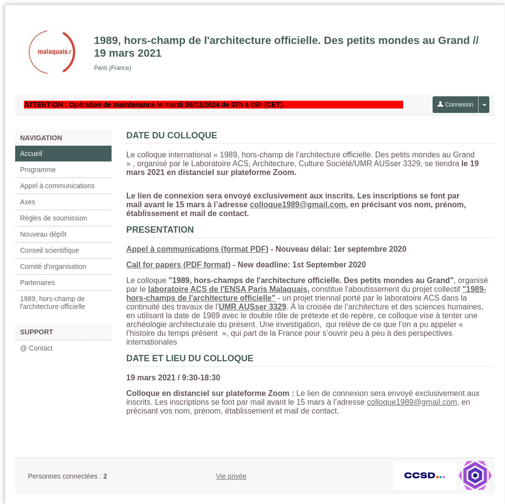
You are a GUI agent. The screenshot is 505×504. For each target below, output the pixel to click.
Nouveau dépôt (43, 234)
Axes (27, 202)
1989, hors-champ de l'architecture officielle (52, 302)
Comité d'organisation (53, 266)
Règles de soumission (53, 218)
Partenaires (37, 282)
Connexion (455, 104)
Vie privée (231, 476)
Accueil (31, 153)
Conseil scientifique (49, 250)
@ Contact (36, 348)
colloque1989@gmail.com (298, 204)
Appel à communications (57, 186)
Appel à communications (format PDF (196, 249)
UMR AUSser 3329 (252, 307)
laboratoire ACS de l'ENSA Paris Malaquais (227, 289)
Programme (38, 170)
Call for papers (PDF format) (178, 265)
